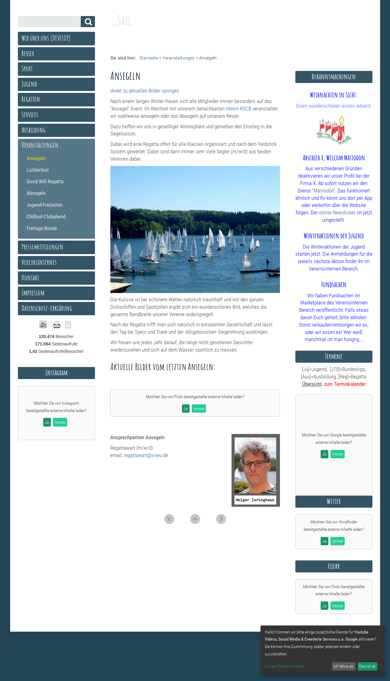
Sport (27, 68)
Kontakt (30, 277)
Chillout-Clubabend (46, 216)
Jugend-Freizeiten (45, 205)
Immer (199, 408)
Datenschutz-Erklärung (47, 308)
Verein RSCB (238, 108)
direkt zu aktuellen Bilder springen (144, 91)
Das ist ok (367, 666)
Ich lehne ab (344, 666)
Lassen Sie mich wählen (285, 666)
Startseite (148, 58)
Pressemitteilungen (43, 246)
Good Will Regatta (45, 181)
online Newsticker (337, 212)
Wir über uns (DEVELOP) (46, 38)
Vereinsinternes (39, 262)
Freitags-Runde (42, 228)
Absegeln (36, 193)
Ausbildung (34, 129)
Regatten (31, 99)
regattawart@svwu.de (146, 455)
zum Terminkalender (345, 384)
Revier (28, 53)
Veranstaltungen (178, 58)
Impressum (33, 292)
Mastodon (324, 191)
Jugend (29, 84)
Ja (185, 408)
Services (30, 114)
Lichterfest (38, 170)
